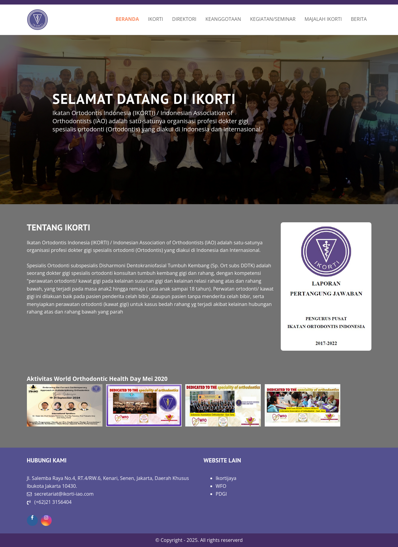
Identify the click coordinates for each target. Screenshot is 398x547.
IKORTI (155, 19)
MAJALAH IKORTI (323, 19)
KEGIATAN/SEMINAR (272, 19)
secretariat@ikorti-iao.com (64, 494)
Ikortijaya (226, 478)
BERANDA (127, 19)
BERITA (359, 19)
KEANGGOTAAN (223, 19)
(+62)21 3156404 (53, 502)
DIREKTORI (184, 19)
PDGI (221, 494)
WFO (221, 486)
